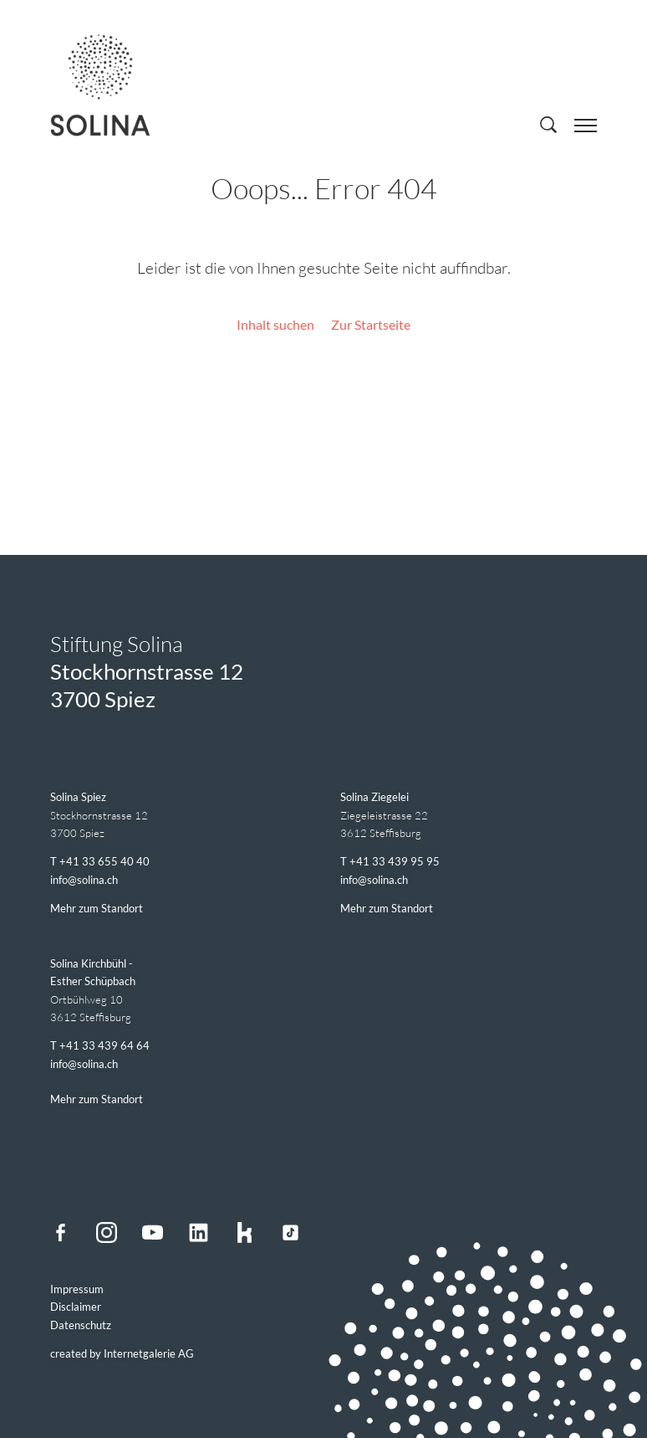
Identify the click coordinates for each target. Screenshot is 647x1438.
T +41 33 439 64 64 (100, 1045)
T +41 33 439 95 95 (390, 861)
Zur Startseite (370, 324)
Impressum (77, 1289)
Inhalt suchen (275, 324)
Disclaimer (75, 1306)
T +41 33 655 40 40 (100, 861)
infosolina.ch (84, 879)
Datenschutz (80, 1325)
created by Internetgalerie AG (122, 1353)
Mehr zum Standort (96, 908)
